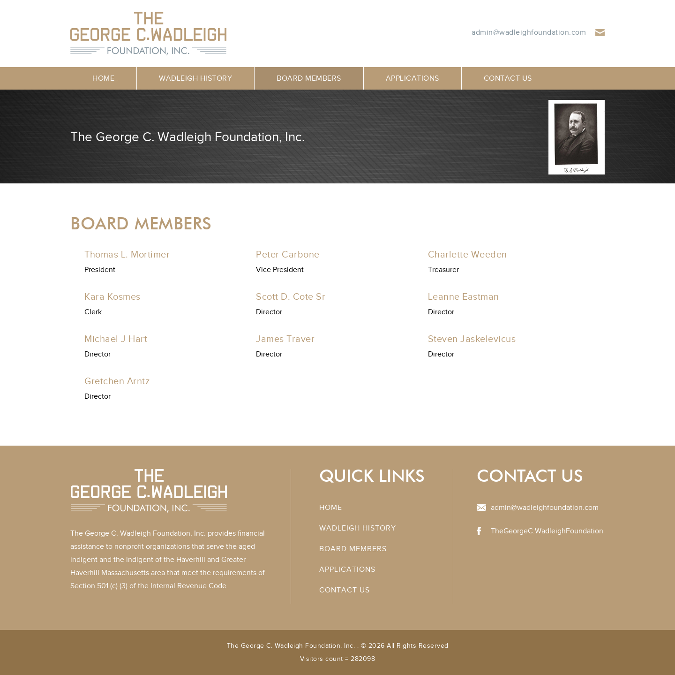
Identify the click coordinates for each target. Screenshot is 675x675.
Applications (412, 78)
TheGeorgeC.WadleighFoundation (547, 531)
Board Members (309, 78)
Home (103, 78)
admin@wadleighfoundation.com (529, 32)
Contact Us (508, 78)
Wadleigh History (195, 78)
